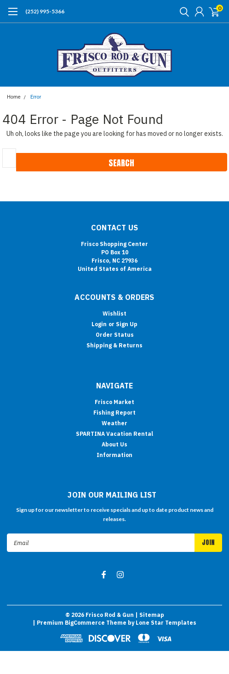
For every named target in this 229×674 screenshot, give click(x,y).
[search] (182, 11)
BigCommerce (85, 622)
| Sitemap (149, 614)
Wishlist (114, 313)
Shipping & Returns (114, 345)
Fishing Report (114, 412)
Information (114, 454)
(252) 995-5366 (44, 11)
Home (14, 97)
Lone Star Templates (166, 622)
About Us (114, 444)
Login (99, 324)
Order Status (115, 334)
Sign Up (126, 324)
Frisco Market (114, 402)
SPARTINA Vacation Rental (114, 433)
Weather (114, 423)
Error (35, 97)
